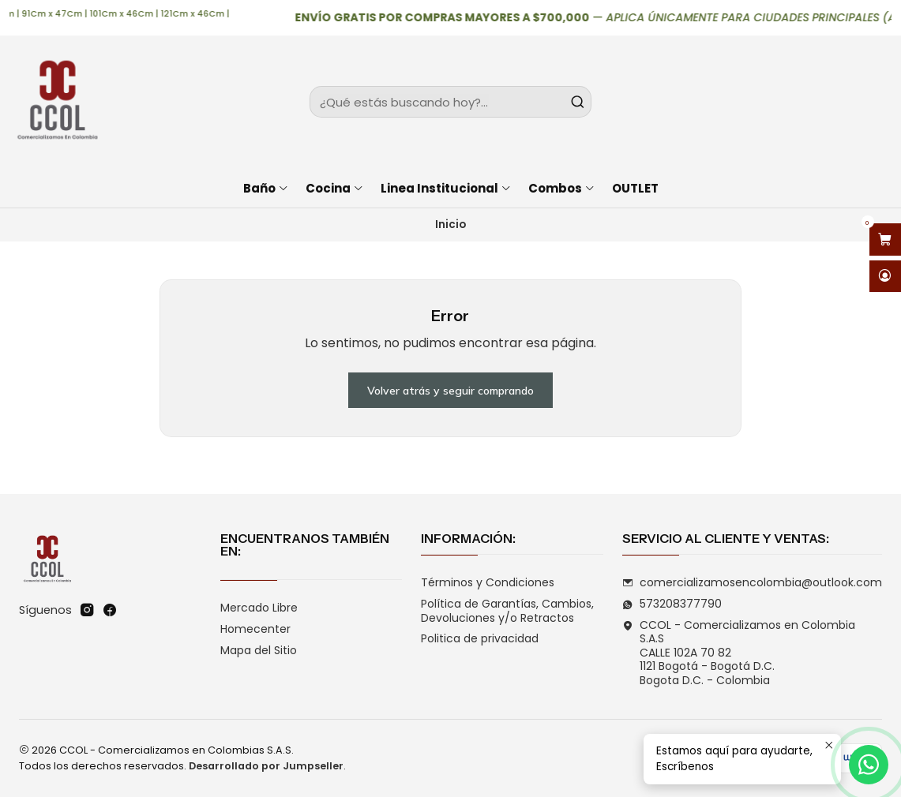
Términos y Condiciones (487, 582)
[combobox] (450, 102)
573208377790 (672, 604)
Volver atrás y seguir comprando (450, 391)
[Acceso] (885, 276)
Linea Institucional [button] (446, 188)
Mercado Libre (259, 608)
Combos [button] (561, 188)
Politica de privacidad (480, 638)
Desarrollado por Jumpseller (266, 766)
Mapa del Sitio (258, 650)
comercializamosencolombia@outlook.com (752, 582)
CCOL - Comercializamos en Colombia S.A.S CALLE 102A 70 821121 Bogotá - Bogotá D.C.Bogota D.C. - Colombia (738, 652)
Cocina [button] (335, 188)
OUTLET (635, 188)
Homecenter (255, 629)
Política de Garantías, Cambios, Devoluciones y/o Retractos (507, 611)
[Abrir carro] (885, 239)
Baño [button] (266, 188)
